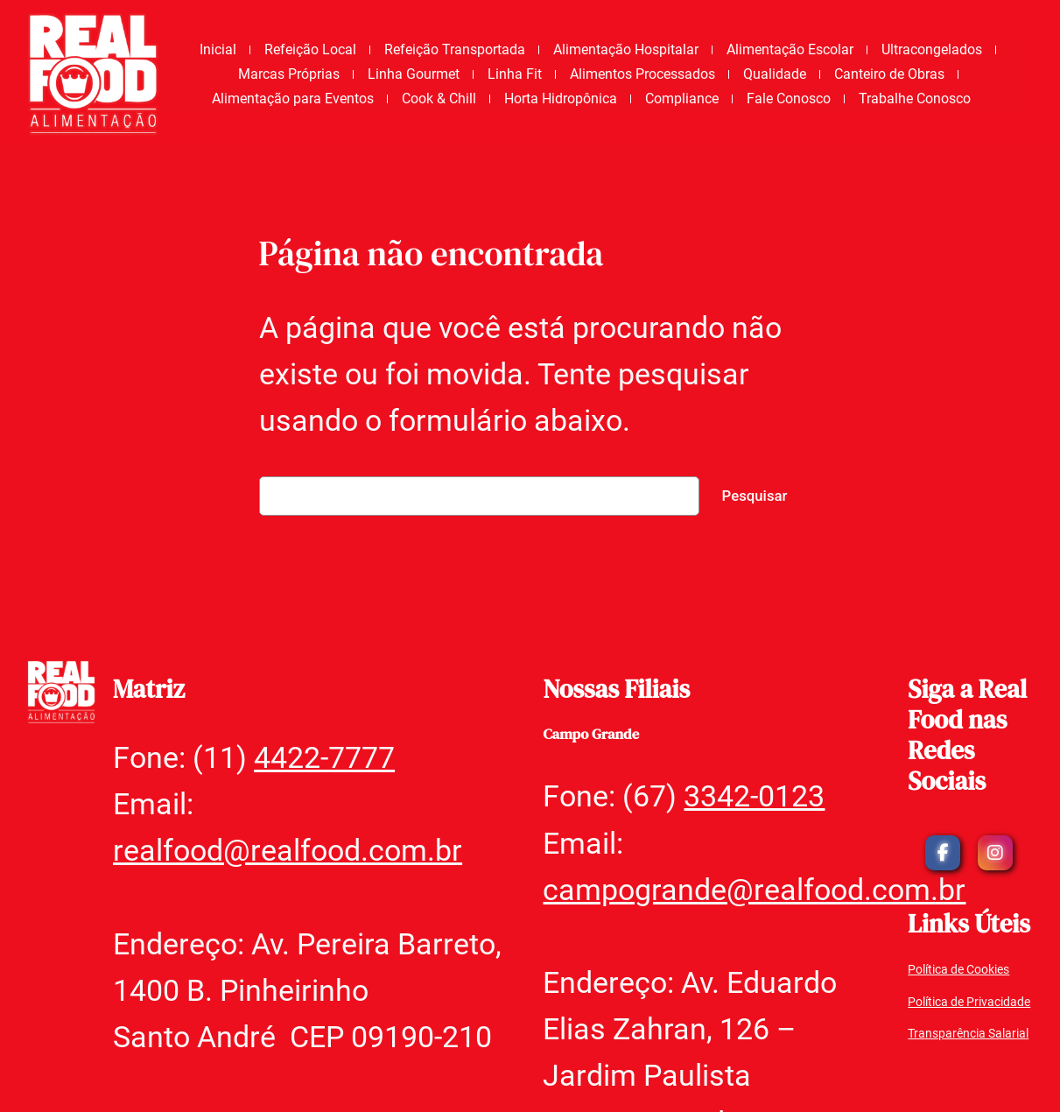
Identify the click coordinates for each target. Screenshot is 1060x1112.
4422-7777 (324, 757)
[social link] (942, 852)
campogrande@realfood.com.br (754, 889)
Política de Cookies (958, 969)
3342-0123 (754, 795)
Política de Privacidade (969, 1002)
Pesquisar (755, 495)
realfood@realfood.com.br (287, 850)
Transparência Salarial (968, 1033)
